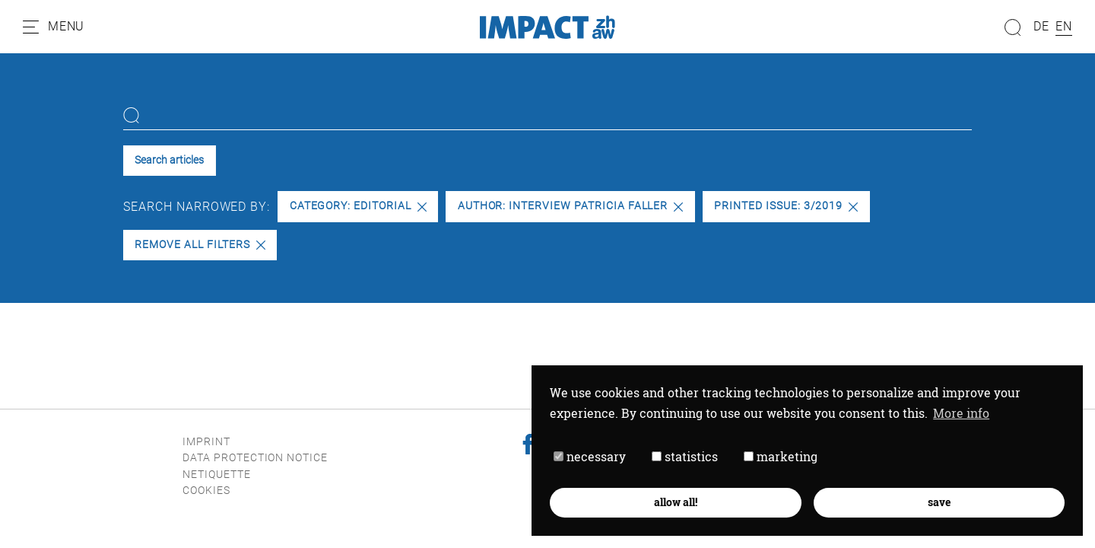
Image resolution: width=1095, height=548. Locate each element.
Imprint (206, 441)
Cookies (206, 490)
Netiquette (216, 474)
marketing (780, 456)
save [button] (939, 502)
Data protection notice (255, 457)
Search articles (169, 160)
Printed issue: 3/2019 (786, 205)
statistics (685, 456)
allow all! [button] (675, 502)
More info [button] (961, 413)
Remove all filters (200, 244)
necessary (590, 456)
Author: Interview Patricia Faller (571, 205)
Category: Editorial (358, 205)
